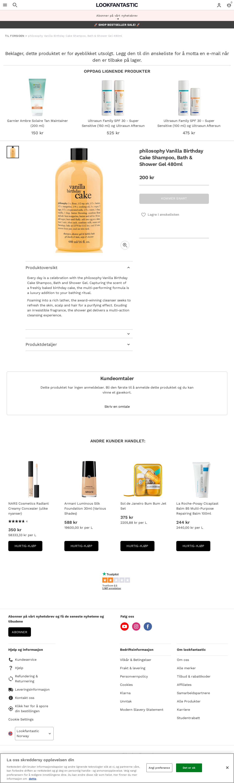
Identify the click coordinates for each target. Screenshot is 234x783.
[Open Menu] (5, 5)
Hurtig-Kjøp (28, 547)
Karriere (183, 710)
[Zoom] (125, 245)
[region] (117, 768)
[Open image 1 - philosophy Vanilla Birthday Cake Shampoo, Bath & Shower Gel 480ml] (13, 152)
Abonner (19, 632)
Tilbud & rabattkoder (194, 676)
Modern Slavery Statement (141, 710)
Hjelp (15, 668)
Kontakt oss (21, 697)
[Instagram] (136, 629)
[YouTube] (124, 629)
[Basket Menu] (229, 5)
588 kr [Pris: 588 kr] (70, 522)
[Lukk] (227, 767)
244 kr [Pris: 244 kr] (183, 522)
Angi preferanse (159, 767)
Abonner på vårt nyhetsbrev (116, 15)
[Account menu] (219, 5)
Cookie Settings (20, 719)
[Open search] (15, 5)
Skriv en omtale (117, 406)
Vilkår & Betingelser (135, 660)
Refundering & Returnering (23, 678)
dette (32, 778)
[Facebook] (148, 629)
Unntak (126, 701)
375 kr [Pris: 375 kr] (126, 517)
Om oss (183, 660)
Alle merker (186, 668)
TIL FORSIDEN (15, 35)
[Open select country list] (34, 733)
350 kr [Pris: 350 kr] (14, 529)
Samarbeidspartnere (193, 693)
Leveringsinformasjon (29, 689)
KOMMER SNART (174, 198)
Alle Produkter (189, 701)
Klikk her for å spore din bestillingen (28, 708)
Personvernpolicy (134, 676)
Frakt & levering (132, 668)
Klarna (125, 693)
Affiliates (184, 685)
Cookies (126, 685)
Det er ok (189, 767)
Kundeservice (22, 659)
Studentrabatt (188, 718)
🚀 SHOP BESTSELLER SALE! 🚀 (117, 24)
